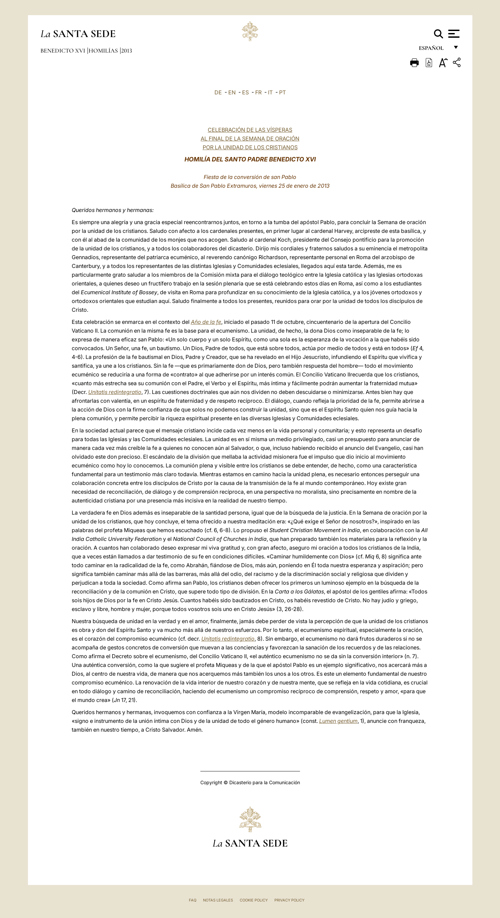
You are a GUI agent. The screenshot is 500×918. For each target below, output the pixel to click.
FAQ (192, 900)
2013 (126, 50)
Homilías (104, 50)
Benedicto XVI (63, 50)
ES (245, 92)
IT (270, 92)
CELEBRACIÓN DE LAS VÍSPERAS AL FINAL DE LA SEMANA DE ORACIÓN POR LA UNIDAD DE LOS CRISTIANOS (250, 138)
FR (258, 92)
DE (218, 92)
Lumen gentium (338, 720)
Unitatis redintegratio (114, 392)
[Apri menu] (453, 33)
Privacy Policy (289, 900)
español (433, 49)
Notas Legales (218, 900)
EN (232, 92)
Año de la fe (206, 321)
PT (282, 92)
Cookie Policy (254, 900)
